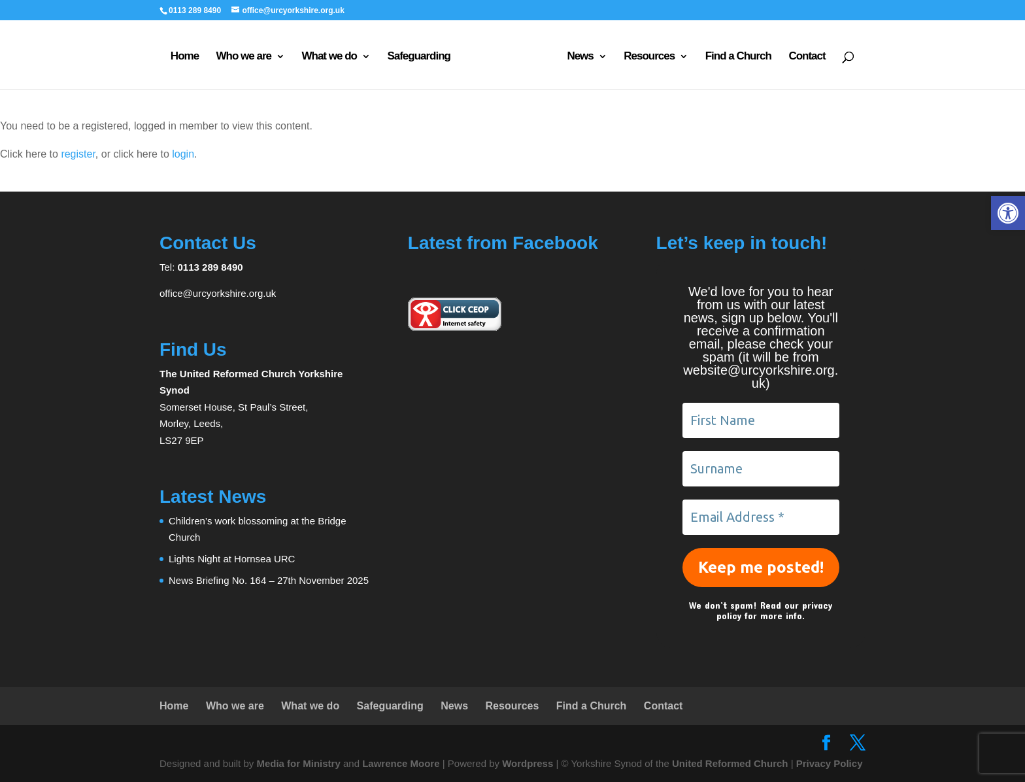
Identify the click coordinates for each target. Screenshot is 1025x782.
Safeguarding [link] (418, 57)
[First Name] (760, 420)
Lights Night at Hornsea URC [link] (232, 558)
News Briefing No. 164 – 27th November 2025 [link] (269, 580)
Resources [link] (649, 57)
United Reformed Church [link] (730, 763)
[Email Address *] (760, 517)
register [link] (78, 154)
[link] (1008, 213)
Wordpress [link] (527, 763)
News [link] (580, 57)
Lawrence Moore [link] (400, 763)
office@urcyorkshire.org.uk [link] (218, 293)
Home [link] (185, 57)
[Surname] (760, 468)
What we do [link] (328, 57)
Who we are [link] (243, 57)
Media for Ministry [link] (299, 763)
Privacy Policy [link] (829, 763)
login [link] (183, 154)
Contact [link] (806, 57)
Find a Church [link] (738, 57)
